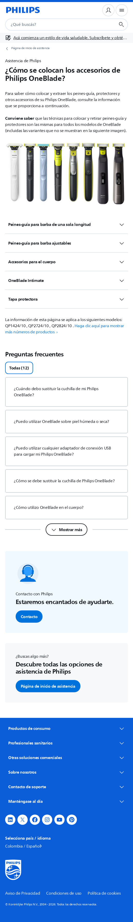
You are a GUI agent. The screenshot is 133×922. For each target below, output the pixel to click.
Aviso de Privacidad (22, 893)
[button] (10, 820)
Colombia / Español (24, 846)
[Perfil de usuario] (108, 10)
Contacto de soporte (66, 786)
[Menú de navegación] (122, 10)
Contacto (29, 616)
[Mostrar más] (66, 529)
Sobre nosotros (66, 772)
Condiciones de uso (63, 893)
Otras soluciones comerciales (66, 757)
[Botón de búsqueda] (121, 24)
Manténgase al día (66, 801)
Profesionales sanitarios (66, 743)
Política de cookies (104, 893)
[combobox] (54, 24)
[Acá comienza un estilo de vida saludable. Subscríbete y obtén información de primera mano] (66, 38)
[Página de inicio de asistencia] (66, 48)
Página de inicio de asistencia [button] (48, 686)
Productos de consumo (66, 728)
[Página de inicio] (22, 10)
